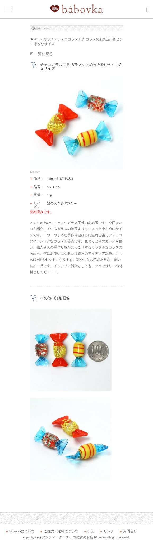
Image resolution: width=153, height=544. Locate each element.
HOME (35, 39)
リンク (109, 531)
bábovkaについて (22, 531)
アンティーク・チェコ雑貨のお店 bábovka (74, 537)
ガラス (48, 39)
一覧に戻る (43, 54)
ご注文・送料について (61, 531)
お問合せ (130, 531)
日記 (90, 531)
